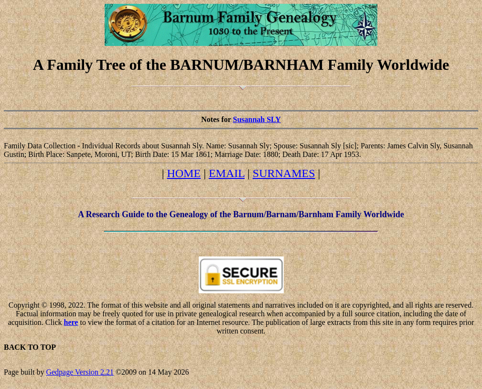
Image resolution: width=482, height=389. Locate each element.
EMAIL (227, 173)
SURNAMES (284, 173)
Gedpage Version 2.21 (79, 372)
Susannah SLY (256, 119)
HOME (184, 173)
